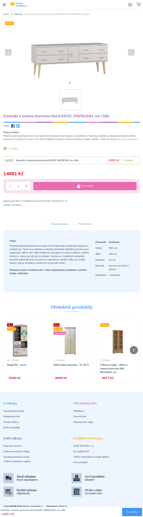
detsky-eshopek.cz (33, 506)
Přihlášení (78, 411)
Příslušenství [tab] (85, 224)
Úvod (6, 14)
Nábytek (18, 14)
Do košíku (85, 186)
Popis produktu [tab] (59, 224)
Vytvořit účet (79, 416)
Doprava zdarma (12, 445)
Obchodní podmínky (13, 411)
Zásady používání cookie (16, 456)
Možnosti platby (11, 427)
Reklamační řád (11, 416)
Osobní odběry (11, 422)
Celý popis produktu (127, 138)
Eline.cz (63, 506)
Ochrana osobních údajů (16, 451)
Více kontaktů (80, 462)
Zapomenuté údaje (83, 422)
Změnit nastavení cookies (17, 461)
